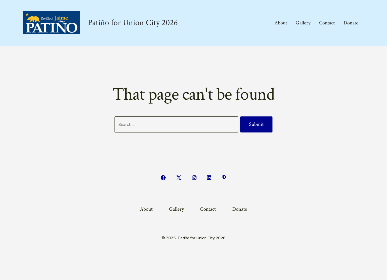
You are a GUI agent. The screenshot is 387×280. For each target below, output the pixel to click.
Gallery (303, 22)
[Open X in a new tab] (178, 178)
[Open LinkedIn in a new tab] (209, 178)
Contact (327, 22)
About (280, 22)
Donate (351, 22)
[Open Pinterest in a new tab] (224, 178)
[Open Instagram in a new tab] (194, 178)
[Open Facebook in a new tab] (163, 178)
